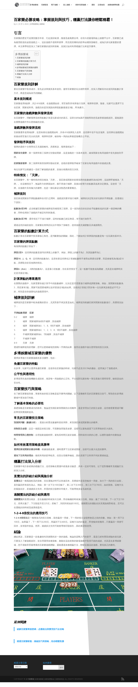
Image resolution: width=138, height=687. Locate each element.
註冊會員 (101, 5)
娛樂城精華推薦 (113, 5)
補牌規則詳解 (22, 64)
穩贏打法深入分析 (24, 74)
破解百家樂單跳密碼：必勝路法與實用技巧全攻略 (40, 629)
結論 (19, 77)
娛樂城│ (32, 679)
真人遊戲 (66, 5)
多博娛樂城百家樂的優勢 (27, 67)
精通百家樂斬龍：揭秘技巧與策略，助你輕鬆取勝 (40, 641)
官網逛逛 (44, 5)
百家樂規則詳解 (23, 57)
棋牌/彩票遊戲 (80, 5)
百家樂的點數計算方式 (26, 61)
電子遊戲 (54, 5)
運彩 (93, 5)
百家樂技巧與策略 (24, 70)
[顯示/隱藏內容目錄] (35, 54)
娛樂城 (41, 24)
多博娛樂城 (34, 5)
